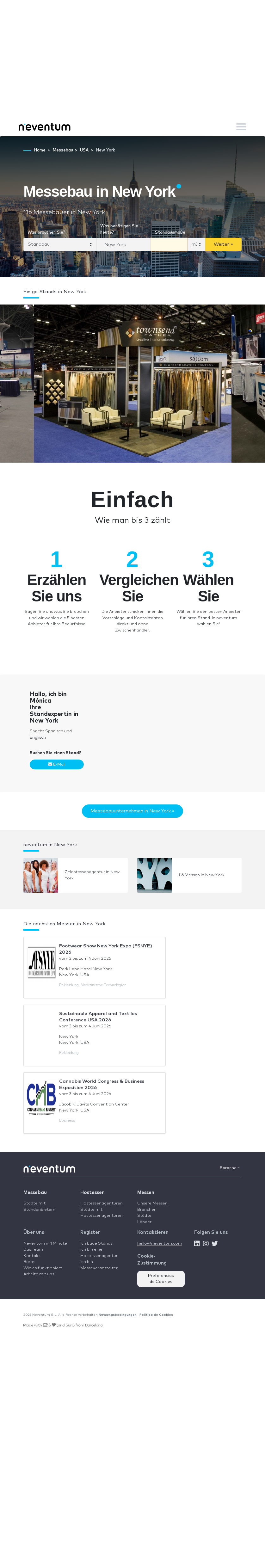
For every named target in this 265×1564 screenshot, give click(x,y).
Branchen (147, 1210)
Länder (144, 1222)
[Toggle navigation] (241, 127)
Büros (29, 1262)
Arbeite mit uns (38, 1274)
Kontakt (31, 1256)
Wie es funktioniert (42, 1268)
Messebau (35, 1192)
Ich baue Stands (96, 1243)
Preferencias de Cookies (161, 1279)
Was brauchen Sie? (46, 233)
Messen (145, 1192)
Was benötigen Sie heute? (119, 229)
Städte (144, 1216)
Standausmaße (170, 233)
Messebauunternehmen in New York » (132, 811)
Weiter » (223, 244)
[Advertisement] (132, 69)
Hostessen (92, 1192)
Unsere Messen (152, 1203)
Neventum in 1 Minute (45, 1243)
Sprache (230, 1168)
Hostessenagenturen (101, 1203)
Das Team (33, 1249)
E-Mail (56, 764)
